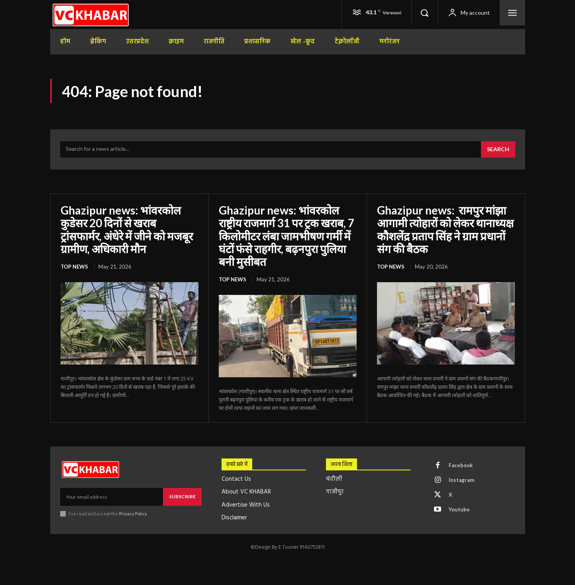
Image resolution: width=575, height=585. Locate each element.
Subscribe (182, 496)
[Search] (498, 149)
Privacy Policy (133, 513)
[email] (111, 496)
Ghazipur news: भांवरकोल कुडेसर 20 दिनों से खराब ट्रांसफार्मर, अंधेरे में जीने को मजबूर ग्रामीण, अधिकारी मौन (127, 229)
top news (74, 266)
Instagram (461, 480)
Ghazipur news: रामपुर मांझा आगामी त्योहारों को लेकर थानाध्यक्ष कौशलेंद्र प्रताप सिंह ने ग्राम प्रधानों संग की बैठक (445, 229)
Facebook (461, 465)
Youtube (459, 509)
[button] (424, 12)
